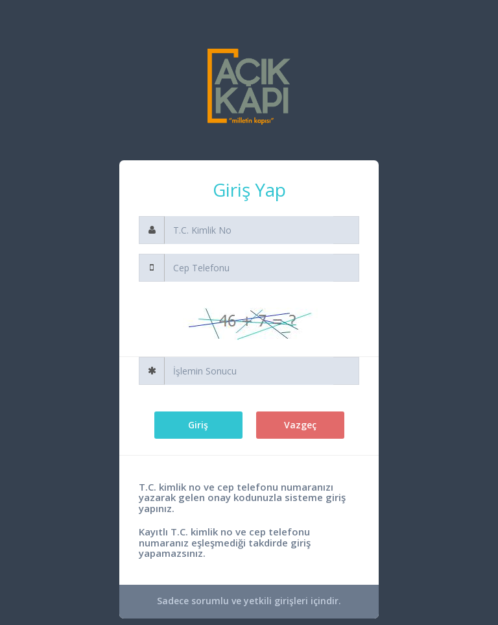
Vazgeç (300, 425)
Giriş (198, 425)
